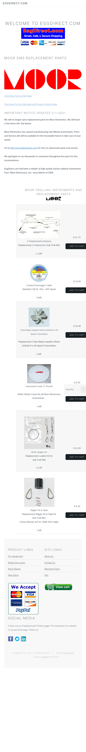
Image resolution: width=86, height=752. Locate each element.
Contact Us (49, 562)
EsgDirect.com (15, 3)
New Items (13, 575)
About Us (48, 556)
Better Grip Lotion (16, 562)
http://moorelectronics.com (23, 148)
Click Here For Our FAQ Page (18, 96)
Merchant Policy (52, 569)
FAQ (46, 575)
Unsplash (45, 657)
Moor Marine (14, 569)
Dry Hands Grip (15, 556)
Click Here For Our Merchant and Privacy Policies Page (30, 104)
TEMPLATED (68, 653)
